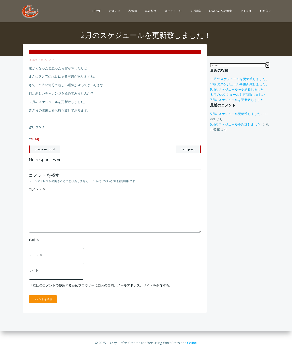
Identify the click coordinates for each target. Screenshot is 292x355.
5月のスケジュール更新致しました (235, 114)
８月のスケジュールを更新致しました (237, 94)
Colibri (192, 343)
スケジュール (172, 11)
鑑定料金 (150, 11)
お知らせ (114, 11)
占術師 (132, 11)
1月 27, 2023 (47, 60)
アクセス (245, 11)
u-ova (33, 60)
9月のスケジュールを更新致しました (237, 89)
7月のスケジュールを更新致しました (237, 100)
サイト (34, 270)
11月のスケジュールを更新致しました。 (239, 79)
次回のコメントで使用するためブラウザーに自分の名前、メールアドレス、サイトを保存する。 (102, 285)
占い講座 (195, 11)
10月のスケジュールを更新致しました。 (239, 84)
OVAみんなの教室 (220, 11)
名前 (34, 240)
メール (36, 255)
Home (96, 11)
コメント (37, 189)
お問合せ (265, 11)
